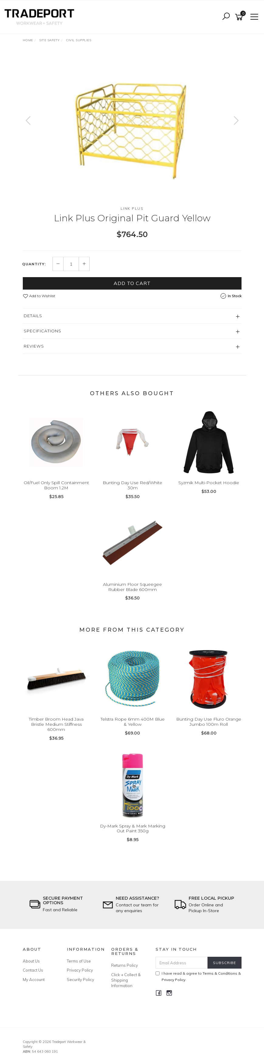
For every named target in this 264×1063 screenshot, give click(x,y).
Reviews (34, 346)
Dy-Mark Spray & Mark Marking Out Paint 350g (132, 828)
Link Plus (132, 208)
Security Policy (80, 979)
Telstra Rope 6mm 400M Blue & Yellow (133, 721)
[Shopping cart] (240, 17)
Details (33, 315)
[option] (132, 127)
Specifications (42, 330)
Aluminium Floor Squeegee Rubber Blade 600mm (132, 587)
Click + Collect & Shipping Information (126, 980)
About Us (31, 961)
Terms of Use (79, 961)
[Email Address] (182, 963)
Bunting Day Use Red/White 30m (132, 485)
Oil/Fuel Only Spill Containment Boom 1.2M (56, 485)
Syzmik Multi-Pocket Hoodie (208, 482)
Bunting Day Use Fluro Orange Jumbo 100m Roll (208, 721)
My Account (34, 979)
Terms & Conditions (220, 973)
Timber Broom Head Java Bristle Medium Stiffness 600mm (56, 724)
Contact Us (33, 970)
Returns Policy (124, 965)
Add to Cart (132, 283)
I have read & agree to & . (198, 976)
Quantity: (34, 264)
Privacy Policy (80, 970)
